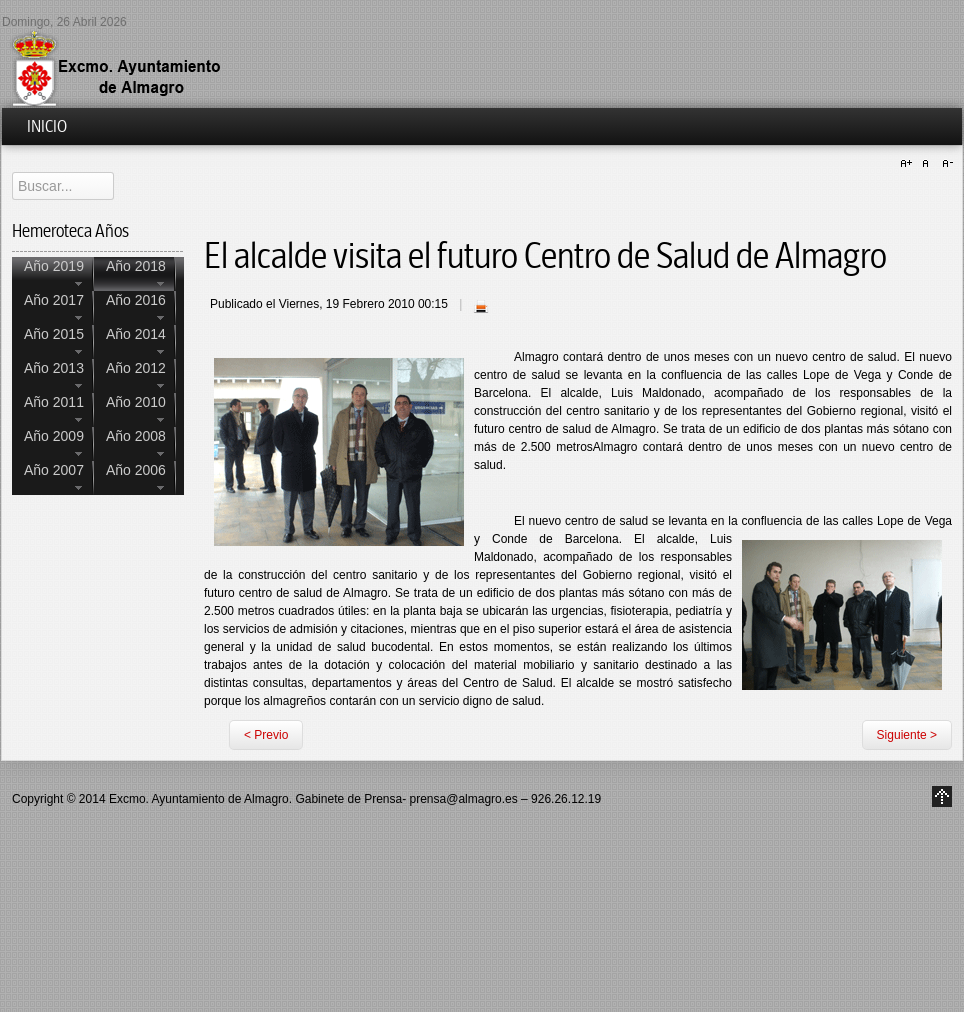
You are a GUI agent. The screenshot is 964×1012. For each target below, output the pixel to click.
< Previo (266, 735)
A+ (909, 164)
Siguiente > (907, 735)
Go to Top (942, 796)
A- (945, 164)
